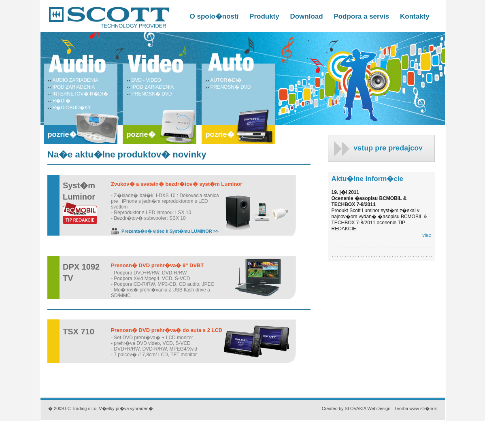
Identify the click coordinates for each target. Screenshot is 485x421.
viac (426, 235)
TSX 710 (78, 331)
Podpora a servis (361, 16)
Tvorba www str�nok (415, 408)
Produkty (264, 16)
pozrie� (62, 134)
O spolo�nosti (214, 16)
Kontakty (415, 16)
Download (306, 16)
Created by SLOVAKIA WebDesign (356, 408)
